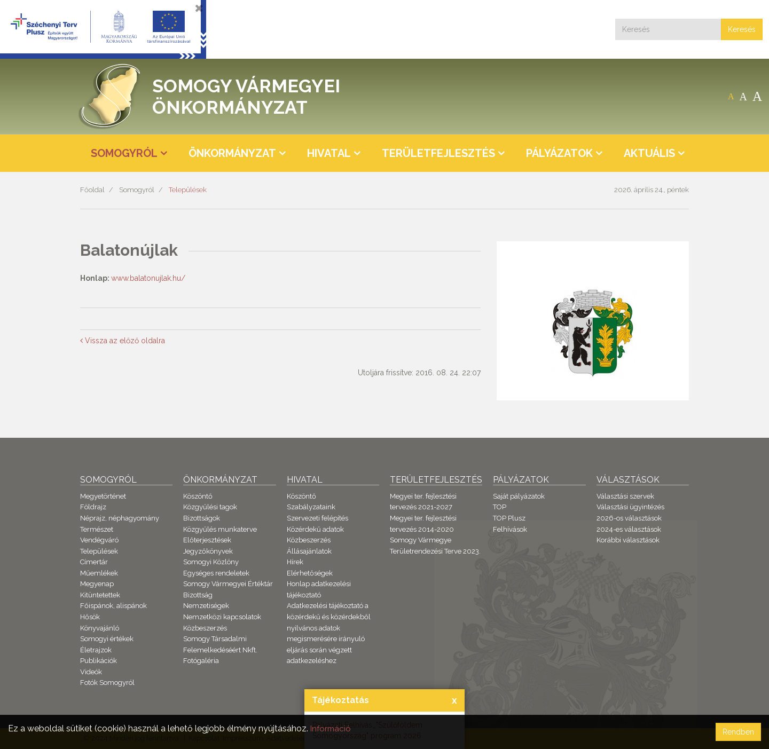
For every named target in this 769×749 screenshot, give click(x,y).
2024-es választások (629, 529)
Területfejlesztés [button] (438, 153)
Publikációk (98, 661)
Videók (91, 672)
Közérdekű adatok (315, 529)
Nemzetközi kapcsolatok (222, 617)
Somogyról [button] (124, 153)
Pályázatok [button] (559, 153)
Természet (96, 529)
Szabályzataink (311, 507)
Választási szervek (625, 496)
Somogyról (136, 190)
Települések (188, 190)
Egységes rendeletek (216, 573)
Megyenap (97, 584)
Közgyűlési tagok (210, 507)
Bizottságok (201, 518)
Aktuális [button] (649, 153)
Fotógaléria (201, 661)
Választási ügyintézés (630, 507)
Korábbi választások (628, 540)
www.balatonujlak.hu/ (148, 278)
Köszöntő (198, 496)
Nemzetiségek (206, 606)
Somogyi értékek (107, 639)
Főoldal (92, 190)
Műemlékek (99, 573)
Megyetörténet (103, 496)
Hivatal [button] (329, 153)
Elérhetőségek (310, 573)
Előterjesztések (207, 540)
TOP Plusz (509, 518)
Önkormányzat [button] (232, 153)
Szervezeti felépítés (317, 518)
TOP (499, 507)
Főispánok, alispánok (113, 606)
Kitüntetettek (100, 595)
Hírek (295, 562)
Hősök (90, 617)
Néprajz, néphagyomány (119, 518)
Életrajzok (96, 650)
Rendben (738, 732)
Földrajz (93, 507)
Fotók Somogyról (107, 683)
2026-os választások (629, 518)
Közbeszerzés (205, 628)
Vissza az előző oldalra (122, 340)
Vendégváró (99, 540)
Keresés (742, 29)
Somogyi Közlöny (211, 562)
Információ (331, 728)
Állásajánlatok (309, 551)
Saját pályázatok (519, 496)
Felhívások (510, 529)
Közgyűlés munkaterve (220, 529)
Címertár (94, 562)
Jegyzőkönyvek (208, 551)
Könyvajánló (99, 628)
